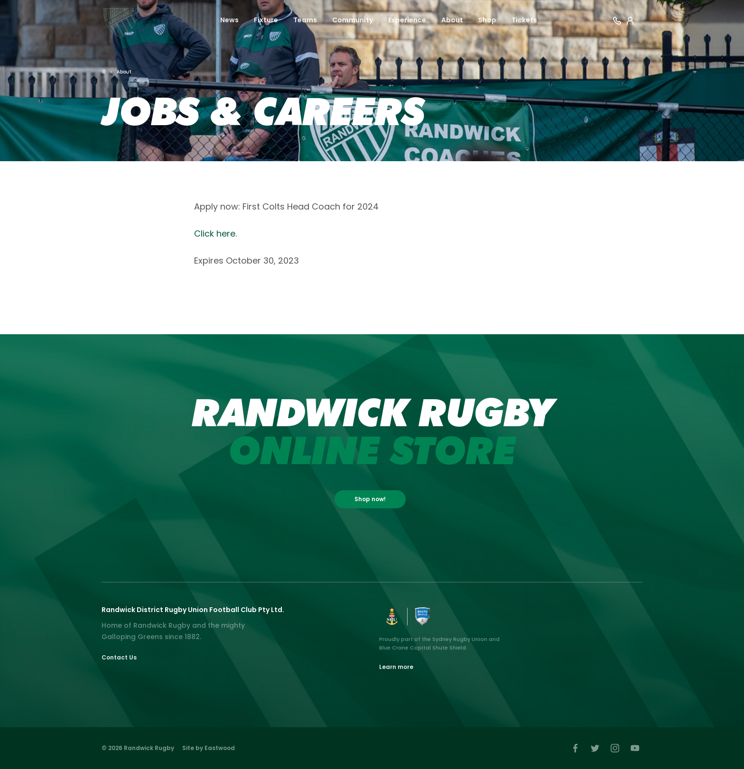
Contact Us (119, 657)
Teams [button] (305, 20)
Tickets (524, 20)
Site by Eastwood (208, 748)
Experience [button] (407, 20)
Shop (487, 20)
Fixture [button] (266, 20)
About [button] (452, 20)
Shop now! (370, 499)
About (124, 71)
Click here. (215, 233)
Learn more (396, 667)
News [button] (229, 20)
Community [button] (352, 20)
